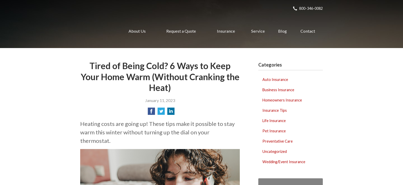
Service (258, 31)
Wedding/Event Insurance (283, 162)
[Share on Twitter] (161, 112)
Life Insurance (274, 120)
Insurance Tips (274, 110)
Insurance (226, 31)
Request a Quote (181, 31)
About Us (137, 31)
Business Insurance (278, 90)
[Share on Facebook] (151, 112)
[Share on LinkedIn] (171, 112)
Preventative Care (277, 141)
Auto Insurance (275, 79)
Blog (282, 31)
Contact (307, 31)
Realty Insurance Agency (96, 31)
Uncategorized (274, 151)
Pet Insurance (274, 131)
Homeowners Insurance (282, 100)
